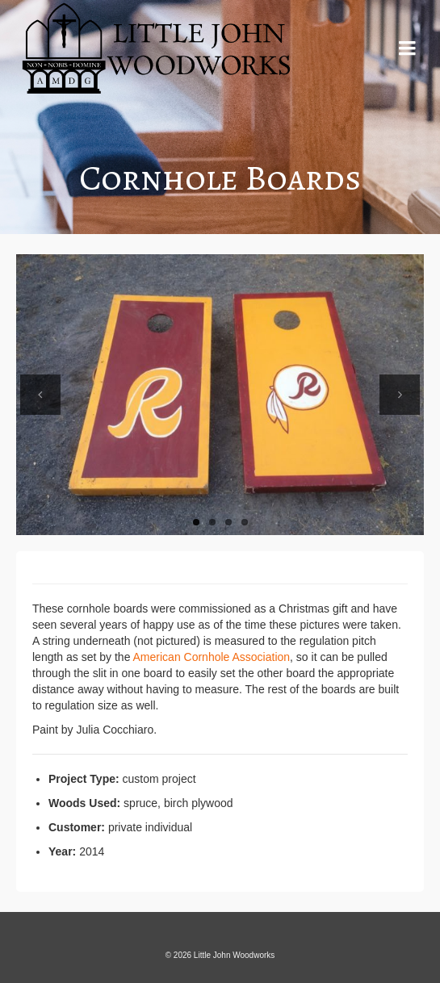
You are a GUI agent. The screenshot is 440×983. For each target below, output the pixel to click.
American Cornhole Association (212, 656)
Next (399, 394)
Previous (40, 394)
